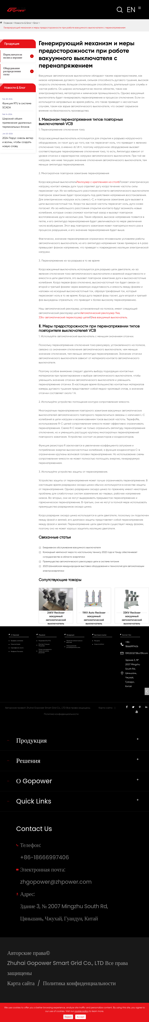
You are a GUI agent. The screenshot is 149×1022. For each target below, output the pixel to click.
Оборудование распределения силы (12, 71)
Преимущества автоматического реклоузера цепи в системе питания (81, 561)
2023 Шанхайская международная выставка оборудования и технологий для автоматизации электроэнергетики (93, 568)
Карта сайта (105, 707)
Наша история (15, 644)
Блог (35, 23)
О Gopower (15, 635)
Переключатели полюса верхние (12, 56)
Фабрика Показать (17, 651)
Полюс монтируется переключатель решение (45, 651)
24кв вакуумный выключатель (109, 317)
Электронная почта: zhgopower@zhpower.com (56, 876)
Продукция (11, 43)
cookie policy (81, 1011)
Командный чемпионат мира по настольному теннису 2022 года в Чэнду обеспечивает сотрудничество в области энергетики (90, 554)
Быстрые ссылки (100, 635)
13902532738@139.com (136, 653)
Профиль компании (17, 640)
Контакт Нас (126, 635)
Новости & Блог (22, 23)
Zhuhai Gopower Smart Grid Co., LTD (46, 707)
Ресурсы (97, 640)
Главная (8, 23)
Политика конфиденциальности (61, 714)
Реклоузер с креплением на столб (98, 181)
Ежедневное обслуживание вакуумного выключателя (72, 547)
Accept (80, 1016)
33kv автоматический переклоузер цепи (64, 317)
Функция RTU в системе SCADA (16, 105)
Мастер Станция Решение (44, 645)
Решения (42, 635)
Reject (68, 1016)
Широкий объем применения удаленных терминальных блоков (16, 122)
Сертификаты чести (17, 648)
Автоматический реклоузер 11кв (100, 312)
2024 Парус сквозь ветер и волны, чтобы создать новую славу (17, 142)
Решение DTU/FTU (45, 640)
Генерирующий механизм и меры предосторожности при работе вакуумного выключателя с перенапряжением (64, 27)
